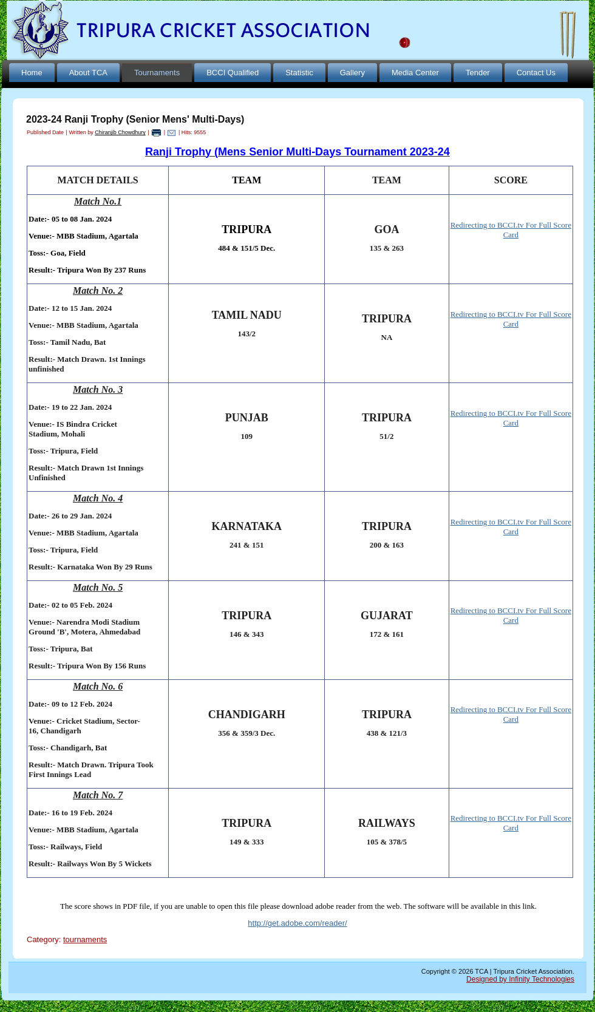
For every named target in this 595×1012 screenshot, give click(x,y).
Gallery (352, 72)
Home (31, 72)
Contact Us (536, 72)
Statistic (299, 72)
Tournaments (157, 72)
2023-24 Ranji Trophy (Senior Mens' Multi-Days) (135, 119)
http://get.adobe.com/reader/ (297, 923)
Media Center (415, 72)
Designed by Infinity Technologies (520, 979)
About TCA (88, 72)
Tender (478, 72)
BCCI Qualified (232, 72)
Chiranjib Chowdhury (120, 132)
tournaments (85, 939)
